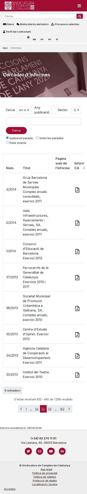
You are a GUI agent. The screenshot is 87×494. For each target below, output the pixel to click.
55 (44, 410)
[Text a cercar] (43, 121)
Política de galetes (44, 476)
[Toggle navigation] (79, 6)
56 (50, 410)
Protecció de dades (45, 480)
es (42, 39)
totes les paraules (50, 138)
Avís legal (46, 469)
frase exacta (16, 142)
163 (63, 410)
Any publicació (41, 110)
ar (57, 39)
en (49, 39)
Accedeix (10, 489)
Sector (63, 110)
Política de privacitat (44, 473)
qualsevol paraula (19, 138)
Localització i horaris (44, 484)
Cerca (10, 110)
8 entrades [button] (13, 390)
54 (37, 410)
